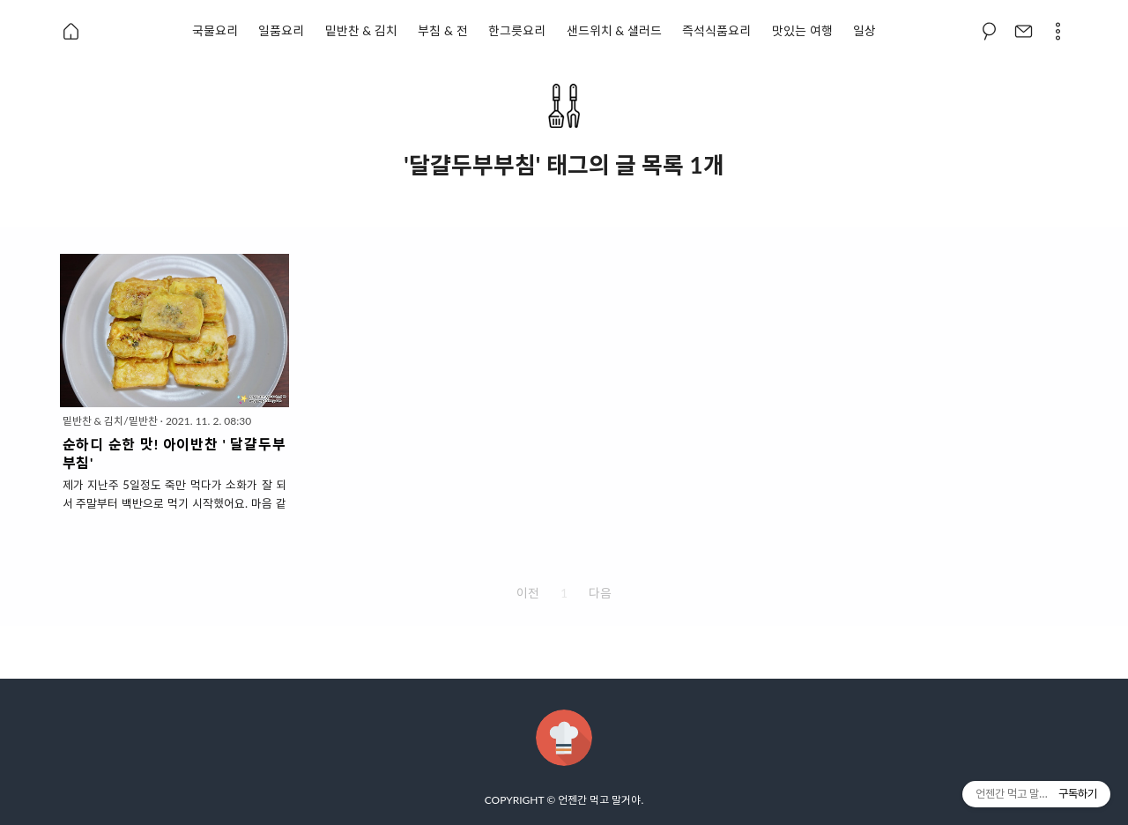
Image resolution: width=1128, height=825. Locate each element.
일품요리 (281, 30)
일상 (864, 30)
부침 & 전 (442, 30)
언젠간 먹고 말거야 (599, 799)
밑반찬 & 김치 (361, 30)
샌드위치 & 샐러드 (614, 30)
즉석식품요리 (716, 30)
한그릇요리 (516, 30)
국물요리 (215, 30)
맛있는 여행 (802, 30)
